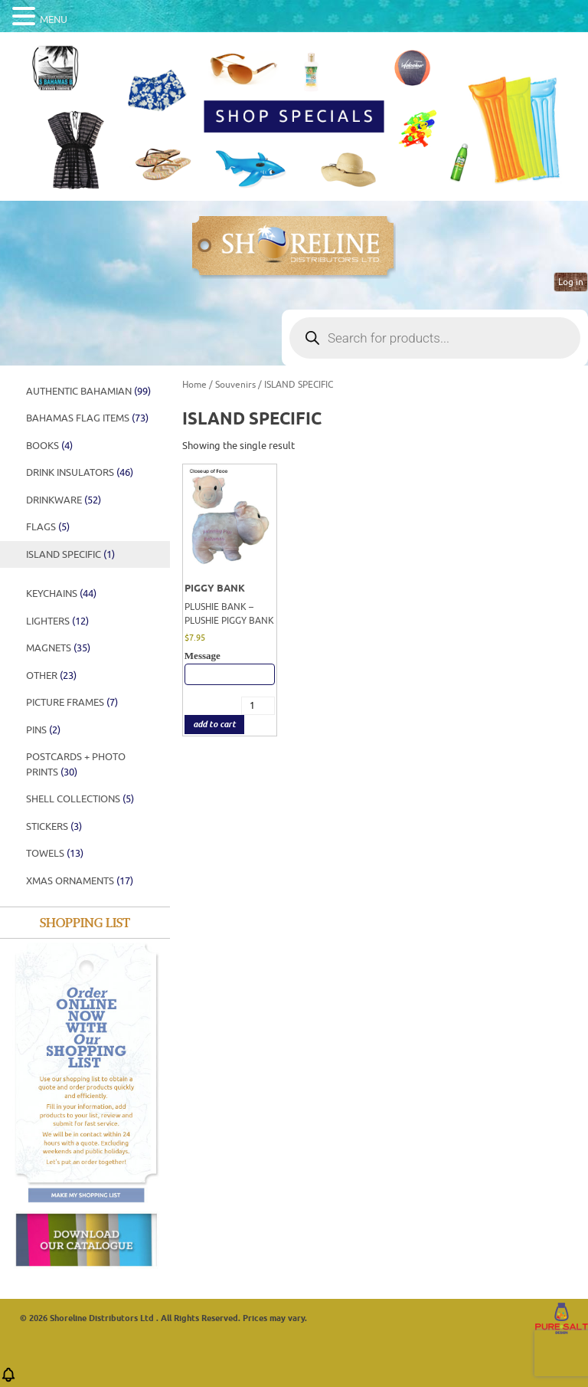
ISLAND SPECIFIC (70, 554)
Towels (54, 853)
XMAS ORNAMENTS (79, 880)
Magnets (58, 647)
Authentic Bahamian (88, 391)
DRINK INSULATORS (79, 472)
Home (194, 385)
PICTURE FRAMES (72, 702)
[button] (8, 1379)
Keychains (61, 593)
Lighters (57, 621)
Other (51, 675)
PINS (43, 729)
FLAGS (48, 526)
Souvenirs (235, 385)
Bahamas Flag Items (87, 418)
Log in (570, 282)
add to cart (214, 724)
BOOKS (49, 445)
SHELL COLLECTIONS (80, 798)
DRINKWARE (63, 500)
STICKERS (54, 826)
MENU (53, 19)
